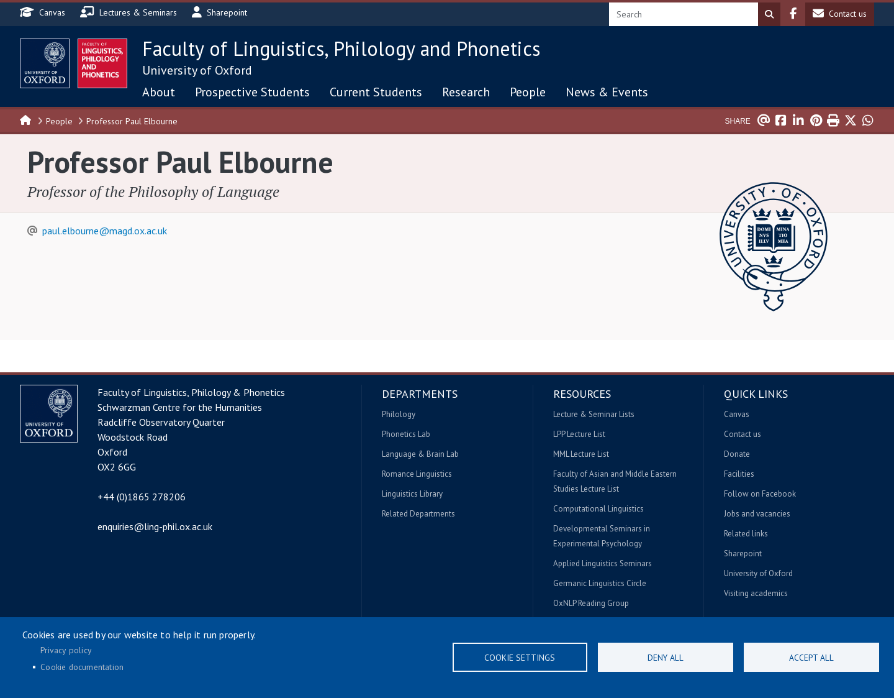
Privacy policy (65, 650)
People (528, 92)
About (158, 92)
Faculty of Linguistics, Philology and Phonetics (341, 48)
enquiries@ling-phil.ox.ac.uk (154, 526)
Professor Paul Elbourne (132, 121)
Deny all (666, 657)
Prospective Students (252, 92)
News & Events (607, 92)
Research (466, 92)
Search (769, 14)
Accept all (811, 657)
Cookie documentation (82, 667)
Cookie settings (519, 657)
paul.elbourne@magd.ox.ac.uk (104, 230)
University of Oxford (197, 70)
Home (26, 119)
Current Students (376, 92)
